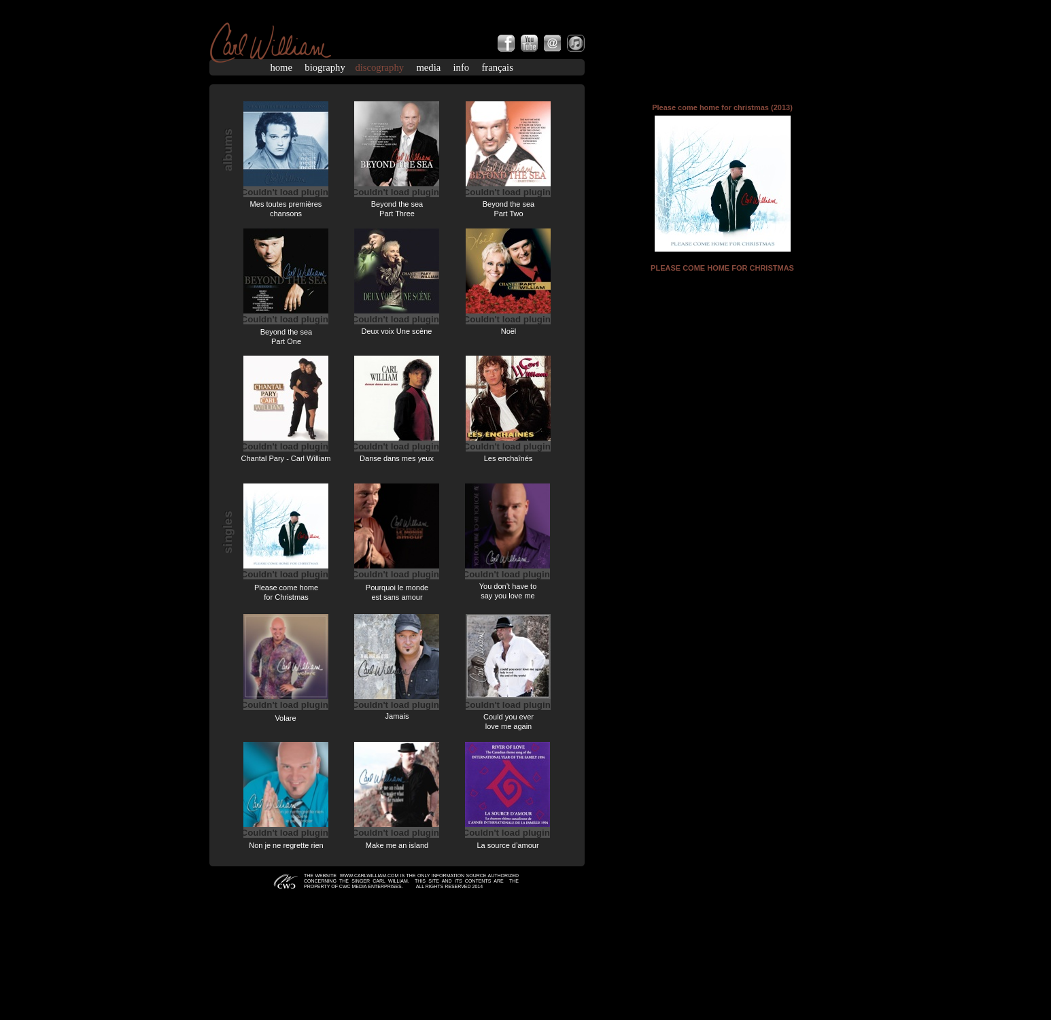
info (461, 67)
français (497, 67)
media (428, 67)
